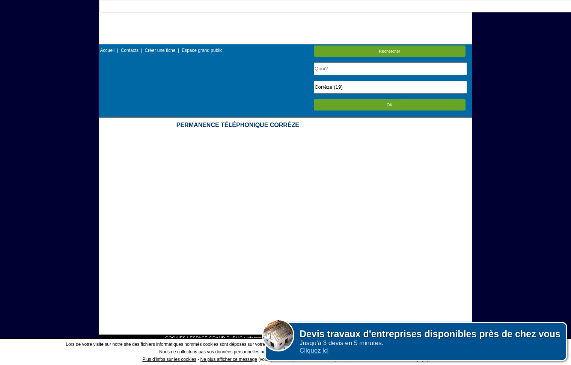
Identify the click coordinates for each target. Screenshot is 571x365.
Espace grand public (202, 50)
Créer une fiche (160, 50)
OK (390, 105)
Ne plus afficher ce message (228, 359)
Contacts (130, 50)
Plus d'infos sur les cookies (169, 359)
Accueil (107, 50)
